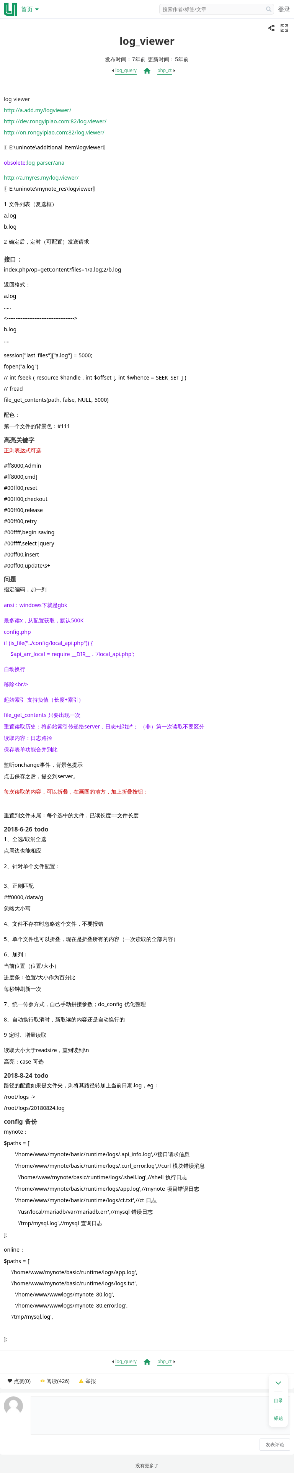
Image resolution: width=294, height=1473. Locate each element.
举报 (90, 1381)
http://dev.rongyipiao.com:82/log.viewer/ (55, 121)
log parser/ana (46, 162)
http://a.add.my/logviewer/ (37, 110)
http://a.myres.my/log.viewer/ (41, 177)
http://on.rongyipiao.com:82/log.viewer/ (54, 132)
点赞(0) (22, 1381)
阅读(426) (57, 1381)
